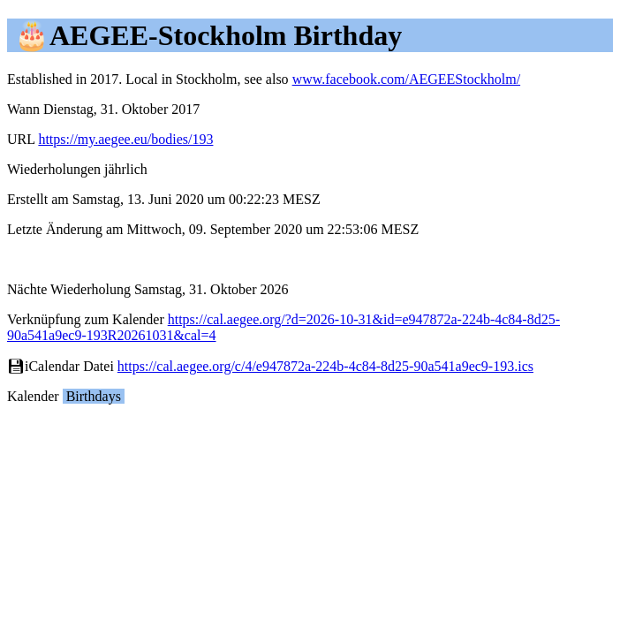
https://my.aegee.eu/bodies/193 (125, 139)
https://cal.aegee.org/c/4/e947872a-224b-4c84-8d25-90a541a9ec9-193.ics (325, 366)
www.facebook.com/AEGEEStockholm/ (406, 79)
